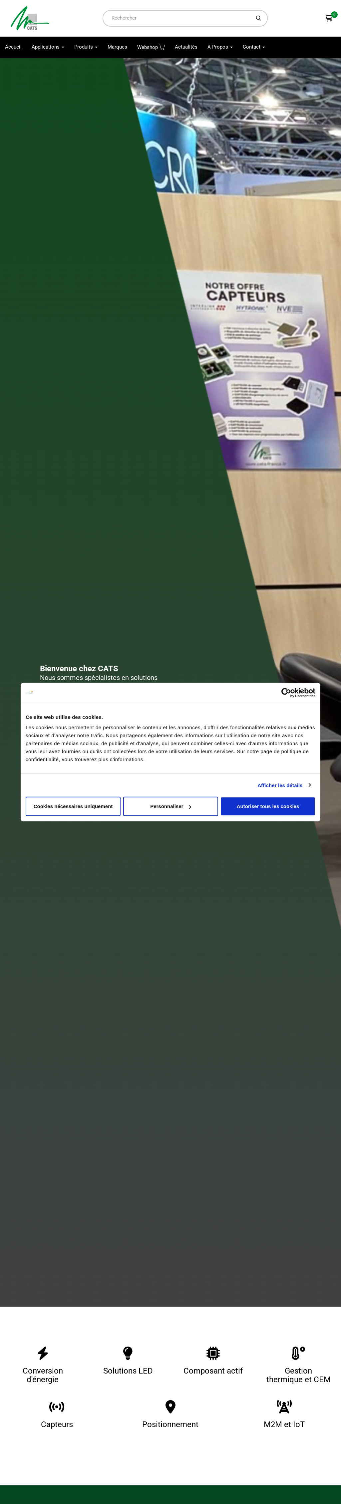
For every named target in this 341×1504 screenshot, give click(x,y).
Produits (86, 47)
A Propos (220, 47)
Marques (117, 47)
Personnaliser (170, 806)
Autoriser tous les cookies (268, 806)
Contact (254, 47)
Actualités (186, 47)
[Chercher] (258, 18)
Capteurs (57, 1424)
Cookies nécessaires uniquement (73, 806)
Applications (48, 47)
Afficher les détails (279, 785)
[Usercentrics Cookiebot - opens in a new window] (286, 693)
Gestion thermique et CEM (298, 1375)
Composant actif (213, 1371)
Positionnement (170, 1424)
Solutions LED (128, 1371)
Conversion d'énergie (43, 1375)
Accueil (16, 47)
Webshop (148, 48)
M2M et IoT (284, 1424)
